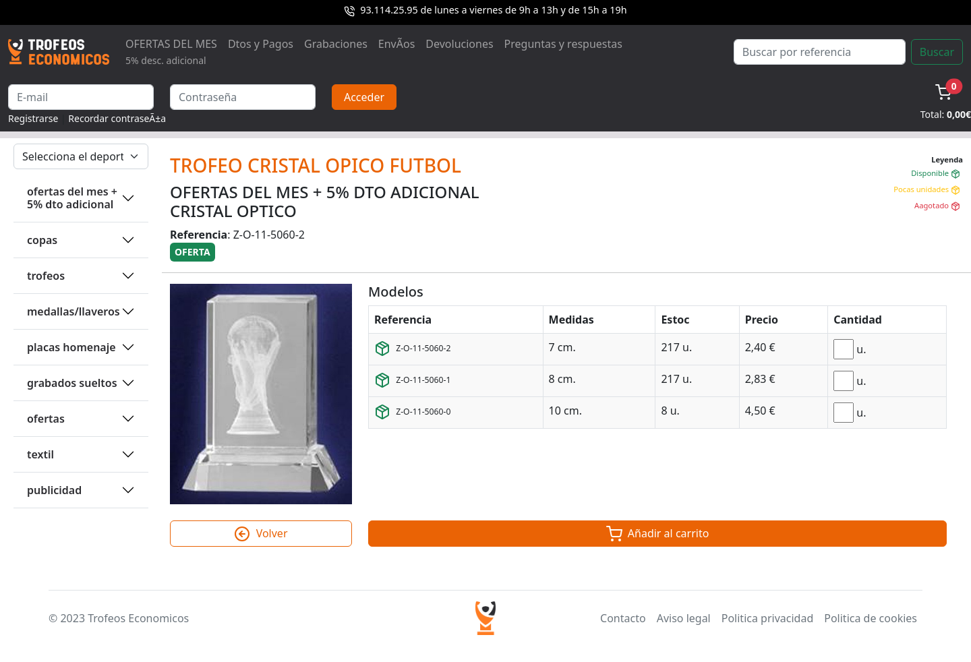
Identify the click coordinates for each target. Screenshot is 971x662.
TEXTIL (40, 454)
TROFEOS (46, 275)
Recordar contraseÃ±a (117, 118)
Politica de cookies (870, 618)
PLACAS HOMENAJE (71, 347)
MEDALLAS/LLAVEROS (73, 311)
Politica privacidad (767, 618)
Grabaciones (335, 43)
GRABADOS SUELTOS (72, 382)
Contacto (623, 618)
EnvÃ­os (396, 43)
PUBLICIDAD (54, 490)
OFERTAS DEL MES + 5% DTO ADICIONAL (72, 198)
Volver (260, 534)
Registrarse (33, 118)
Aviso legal (684, 618)
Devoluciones (459, 43)
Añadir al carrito (657, 534)
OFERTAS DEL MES (171, 51)
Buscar (937, 51)
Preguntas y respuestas (563, 43)
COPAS (42, 240)
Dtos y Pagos (260, 43)
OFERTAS (46, 418)
